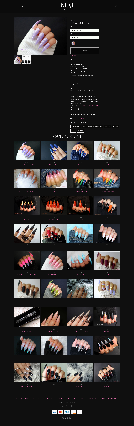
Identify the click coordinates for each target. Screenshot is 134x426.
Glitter (115, 126)
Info (82, 399)
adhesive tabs (92, 105)
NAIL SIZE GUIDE (75, 56)
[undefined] (73, 43)
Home (102, 399)
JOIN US (19, 399)
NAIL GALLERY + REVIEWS (66, 399)
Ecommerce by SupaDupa (68, 418)
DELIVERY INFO (78, 119)
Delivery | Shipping (45, 399)
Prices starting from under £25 (92, 126)
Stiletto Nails (76, 126)
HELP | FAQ (29, 399)
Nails (73, 130)
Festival (107, 126)
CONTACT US (92, 399)
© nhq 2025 (113, 399)
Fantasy (80, 130)
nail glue (82, 105)
